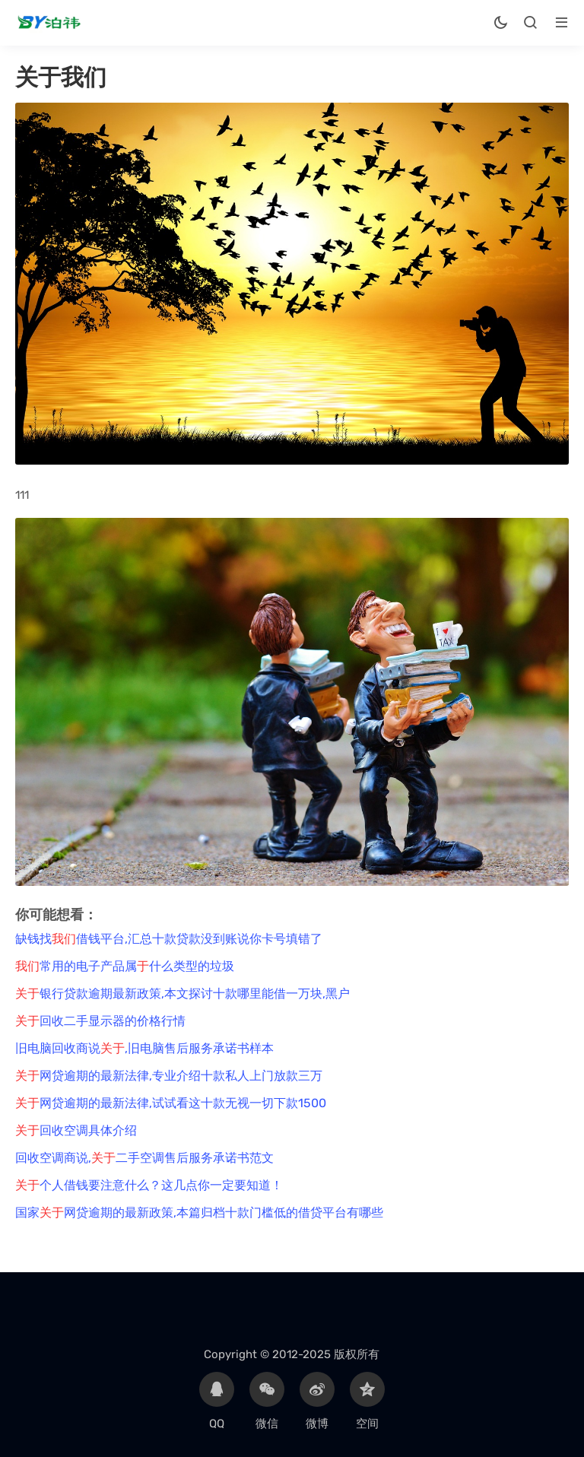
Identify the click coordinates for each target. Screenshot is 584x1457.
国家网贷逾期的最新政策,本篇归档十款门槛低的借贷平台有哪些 (199, 1212)
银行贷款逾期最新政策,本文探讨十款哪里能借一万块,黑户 (182, 993)
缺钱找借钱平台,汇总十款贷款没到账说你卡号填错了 (168, 939)
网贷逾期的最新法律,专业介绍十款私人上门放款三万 (168, 1075)
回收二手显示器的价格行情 (100, 1021)
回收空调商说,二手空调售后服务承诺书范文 (144, 1158)
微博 (317, 1401)
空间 (367, 1401)
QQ (216, 1401)
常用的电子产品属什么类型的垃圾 (124, 966)
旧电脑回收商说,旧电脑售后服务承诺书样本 (144, 1048)
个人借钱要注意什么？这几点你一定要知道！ (149, 1185)
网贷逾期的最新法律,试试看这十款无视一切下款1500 (170, 1103)
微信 (266, 1401)
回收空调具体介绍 (76, 1130)
